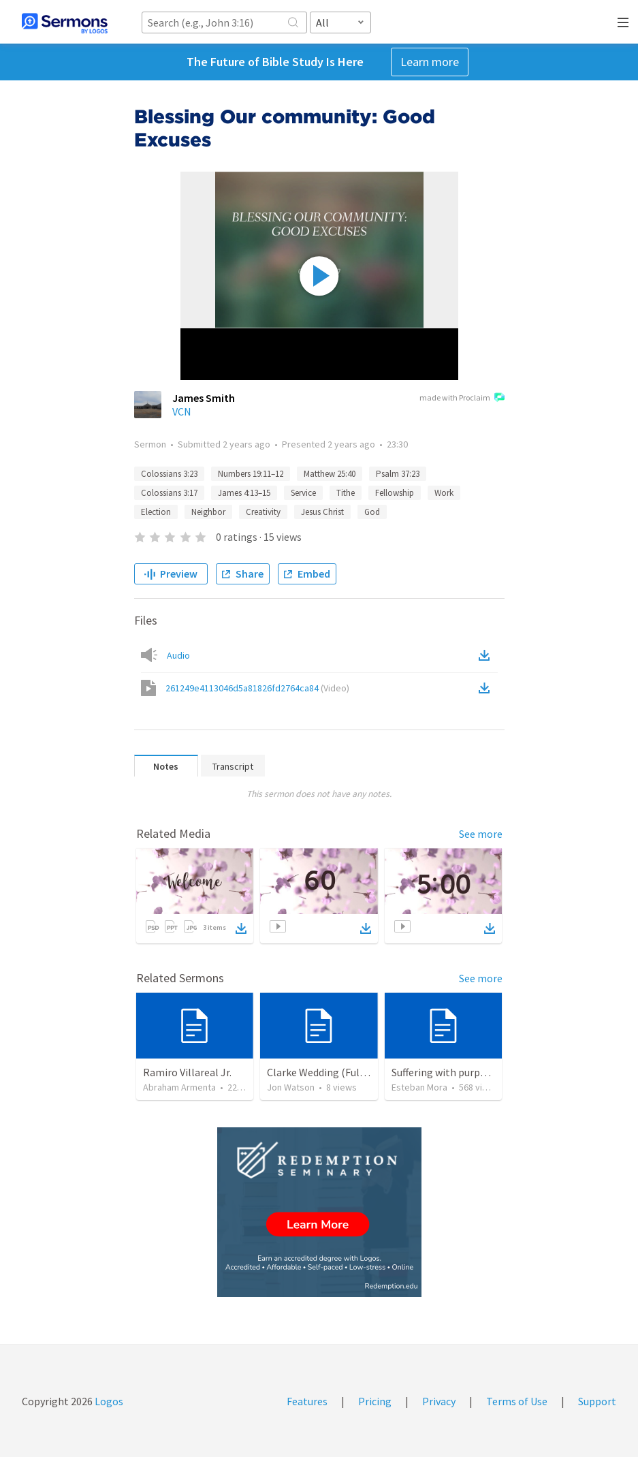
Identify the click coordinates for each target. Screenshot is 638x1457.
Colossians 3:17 (169, 493)
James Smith (203, 398)
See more (481, 834)
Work (443, 493)
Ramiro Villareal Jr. (187, 1072)
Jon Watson (291, 1087)
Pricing (375, 1401)
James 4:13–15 (244, 493)
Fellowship (394, 493)
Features (307, 1401)
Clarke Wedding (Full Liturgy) (334, 1072)
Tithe (345, 493)
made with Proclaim (462, 398)
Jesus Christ (322, 512)
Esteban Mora (419, 1087)
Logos (108, 1401)
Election (156, 512)
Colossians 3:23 (169, 474)
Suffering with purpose (444, 1072)
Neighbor (208, 512)
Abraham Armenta (179, 1087)
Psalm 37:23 (397, 474)
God (372, 512)
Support (597, 1401)
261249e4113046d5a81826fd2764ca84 (257, 688)
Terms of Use (516, 1401)
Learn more (429, 61)
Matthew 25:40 (329, 474)
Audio (178, 655)
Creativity (263, 512)
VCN (181, 411)
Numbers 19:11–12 (250, 474)
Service (303, 493)
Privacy (439, 1401)
